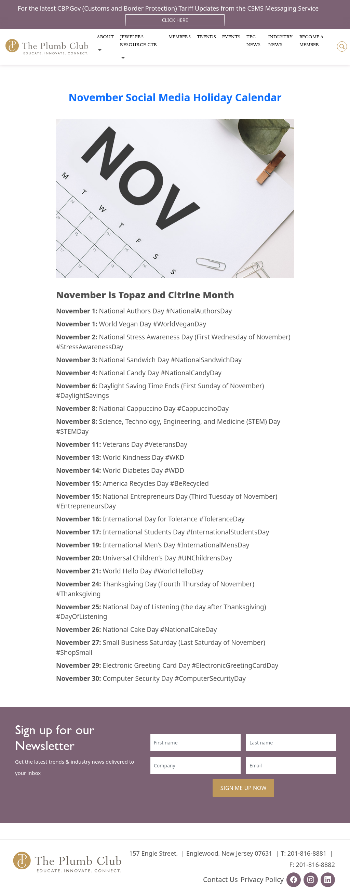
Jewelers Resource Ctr (138, 41)
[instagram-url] (311, 879)
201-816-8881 (307, 853)
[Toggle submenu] (100, 50)
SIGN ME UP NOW (243, 788)
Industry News (280, 41)
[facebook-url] (293, 879)
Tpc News (253, 41)
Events (231, 37)
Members (180, 37)
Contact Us (220, 879)
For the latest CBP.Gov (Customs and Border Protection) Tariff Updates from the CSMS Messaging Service (168, 8)
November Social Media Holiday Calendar (175, 97)
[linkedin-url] (328, 879)
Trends (206, 37)
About (105, 37)
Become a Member (311, 41)
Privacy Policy (262, 879)
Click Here (175, 20)
